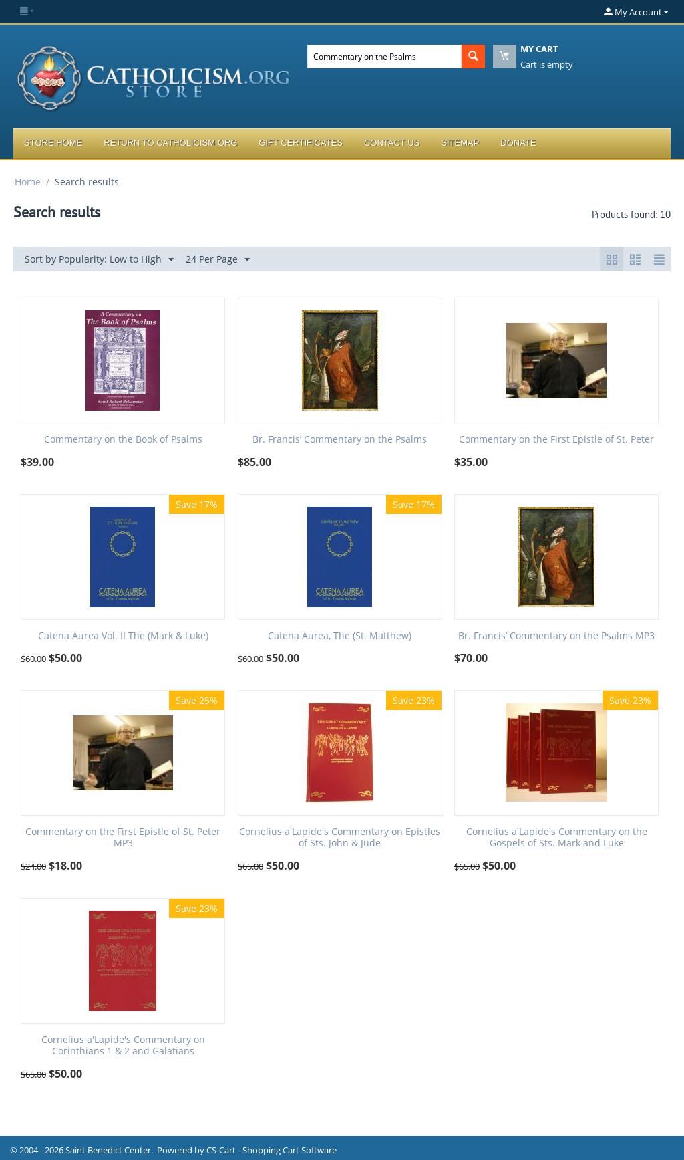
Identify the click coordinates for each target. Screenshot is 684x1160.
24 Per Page (218, 260)
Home (28, 181)
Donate (518, 143)
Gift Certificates (301, 143)
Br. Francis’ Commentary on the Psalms (339, 439)
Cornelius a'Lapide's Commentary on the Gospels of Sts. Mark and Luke (556, 837)
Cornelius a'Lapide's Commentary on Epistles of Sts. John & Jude (339, 837)
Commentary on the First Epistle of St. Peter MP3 (122, 837)
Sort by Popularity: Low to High (99, 260)
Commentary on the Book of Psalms (123, 439)
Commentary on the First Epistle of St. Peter (556, 439)
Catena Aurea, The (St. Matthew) (339, 636)
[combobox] (384, 56)
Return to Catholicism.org (170, 143)
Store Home (53, 143)
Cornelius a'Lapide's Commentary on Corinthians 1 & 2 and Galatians (123, 1045)
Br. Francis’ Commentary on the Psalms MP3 (556, 636)
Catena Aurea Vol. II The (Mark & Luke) (123, 636)
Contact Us (391, 143)
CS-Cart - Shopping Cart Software (271, 1150)
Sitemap (460, 143)
